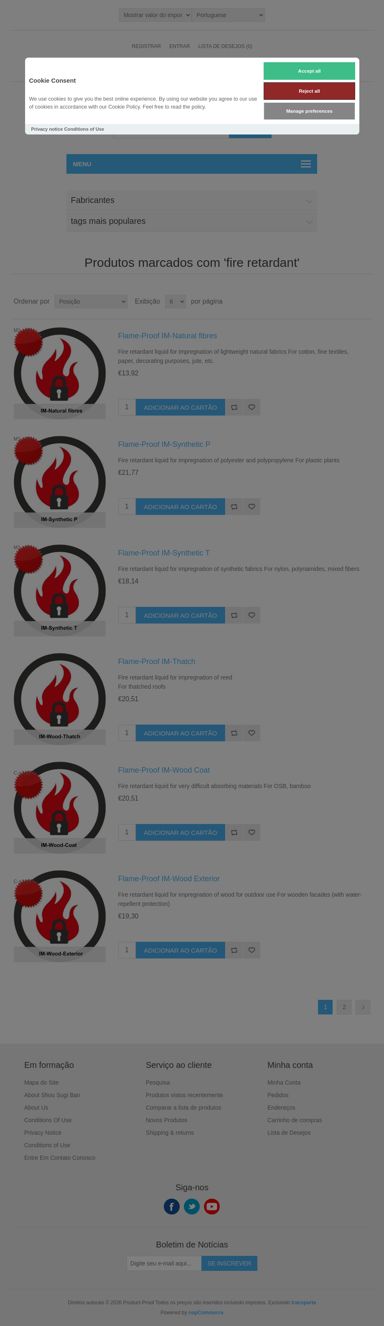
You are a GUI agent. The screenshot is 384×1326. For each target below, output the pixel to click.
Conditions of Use (84, 129)
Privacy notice (47, 129)
